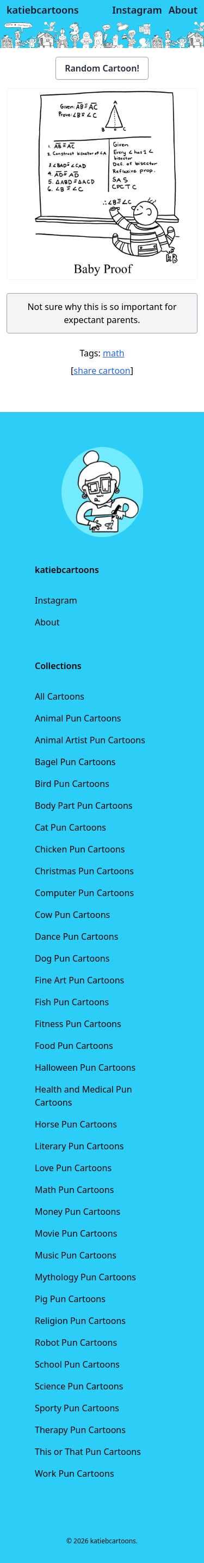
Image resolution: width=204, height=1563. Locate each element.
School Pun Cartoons (77, 1364)
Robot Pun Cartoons (76, 1343)
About (47, 622)
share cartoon (101, 371)
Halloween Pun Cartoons (85, 1067)
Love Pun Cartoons (73, 1168)
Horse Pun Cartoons (76, 1124)
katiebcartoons (43, 9)
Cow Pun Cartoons (72, 915)
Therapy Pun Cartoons (80, 1430)
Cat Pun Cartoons (70, 827)
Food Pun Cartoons (74, 1046)
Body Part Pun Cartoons (83, 806)
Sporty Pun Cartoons (77, 1408)
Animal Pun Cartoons (78, 718)
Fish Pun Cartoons (72, 1002)
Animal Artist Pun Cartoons (90, 740)
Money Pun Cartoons (77, 1212)
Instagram (56, 600)
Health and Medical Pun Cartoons (83, 1095)
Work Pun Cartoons (74, 1473)
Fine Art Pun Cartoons (79, 980)
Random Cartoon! (102, 68)
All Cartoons (59, 696)
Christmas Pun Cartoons (84, 871)
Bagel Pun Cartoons (75, 762)
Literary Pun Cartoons (79, 1146)
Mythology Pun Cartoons (85, 1277)
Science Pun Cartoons (79, 1386)
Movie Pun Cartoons (76, 1233)
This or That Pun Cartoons (88, 1452)
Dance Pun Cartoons (76, 936)
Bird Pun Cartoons (72, 784)
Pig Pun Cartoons (70, 1299)
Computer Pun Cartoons (84, 893)
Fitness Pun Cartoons (78, 1024)
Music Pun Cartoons (75, 1255)
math (114, 353)
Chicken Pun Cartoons (80, 849)
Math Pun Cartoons (74, 1190)
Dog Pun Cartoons (72, 958)
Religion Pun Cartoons (80, 1321)
